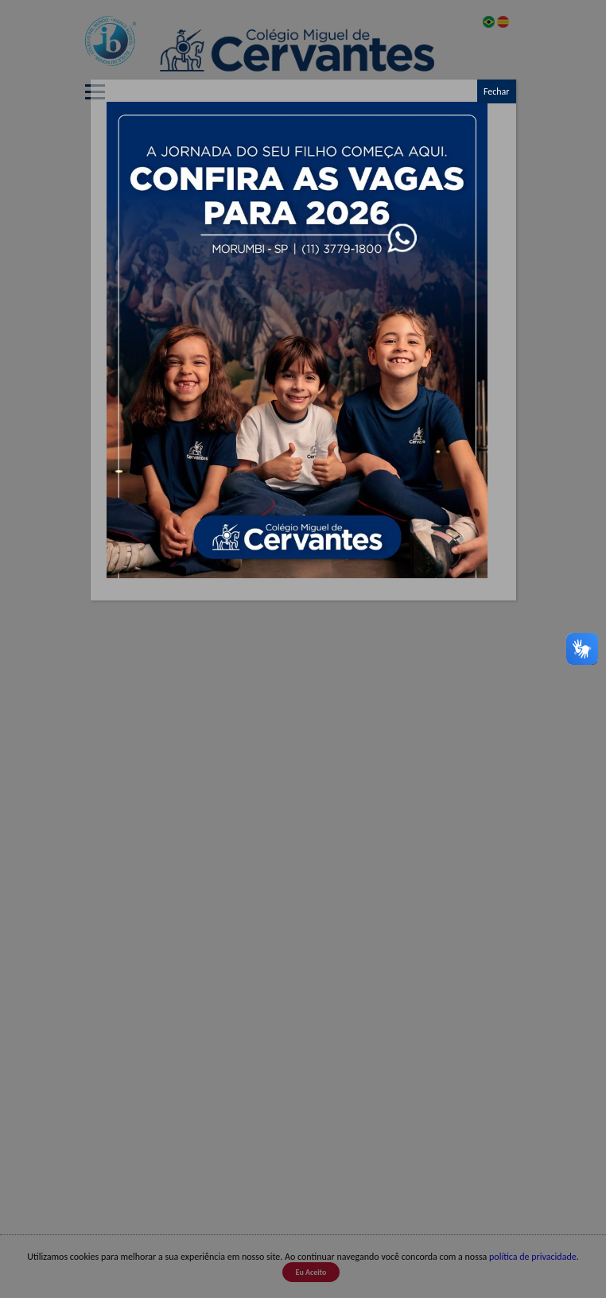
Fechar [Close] (497, 91)
